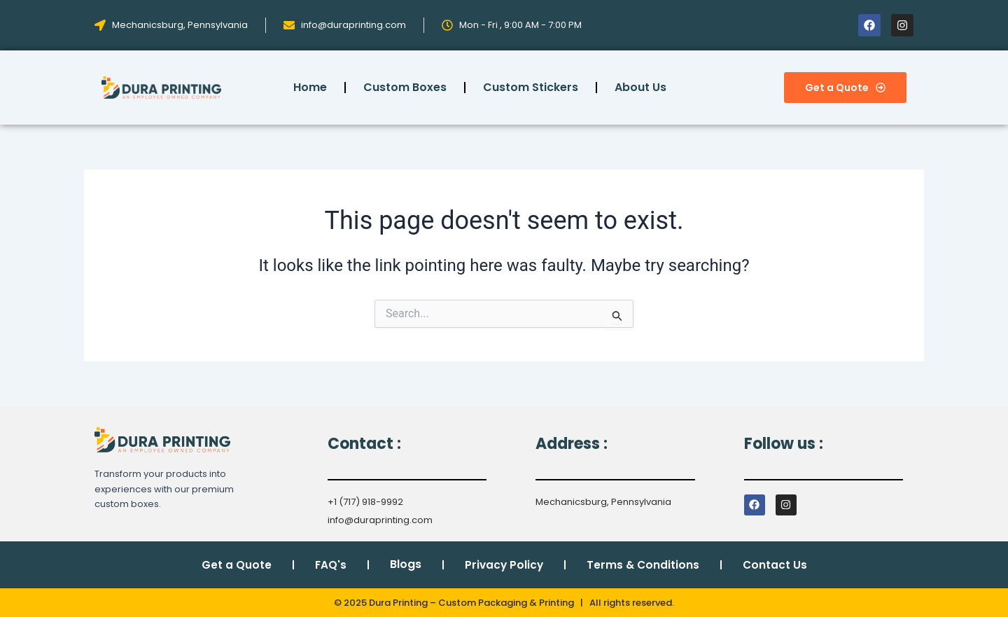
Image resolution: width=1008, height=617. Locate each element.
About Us (640, 87)
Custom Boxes (405, 87)
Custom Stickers (530, 87)
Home (310, 87)
